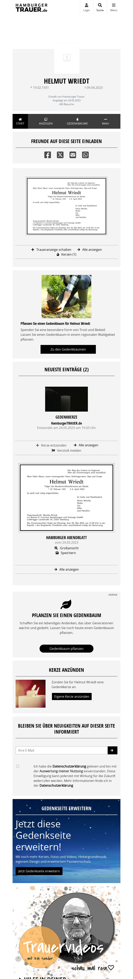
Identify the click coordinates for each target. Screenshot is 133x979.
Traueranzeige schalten (51, 249)
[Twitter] (60, 154)
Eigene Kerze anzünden (71, 696)
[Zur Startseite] (31, 7)
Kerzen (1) (66, 254)
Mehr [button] (105, 121)
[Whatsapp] (85, 154)
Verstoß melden (66, 450)
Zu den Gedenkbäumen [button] (68, 349)
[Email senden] (62, 750)
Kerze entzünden (51, 445)
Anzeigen (46, 121)
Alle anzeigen (89, 249)
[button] (112, 750)
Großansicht (67, 548)
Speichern (66, 553)
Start (20, 121)
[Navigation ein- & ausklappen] (113, 7)
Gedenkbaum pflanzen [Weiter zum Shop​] (66, 648)
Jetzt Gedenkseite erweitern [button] (39, 871)
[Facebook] (47, 154)
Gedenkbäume (77, 121)
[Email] (72, 154)
